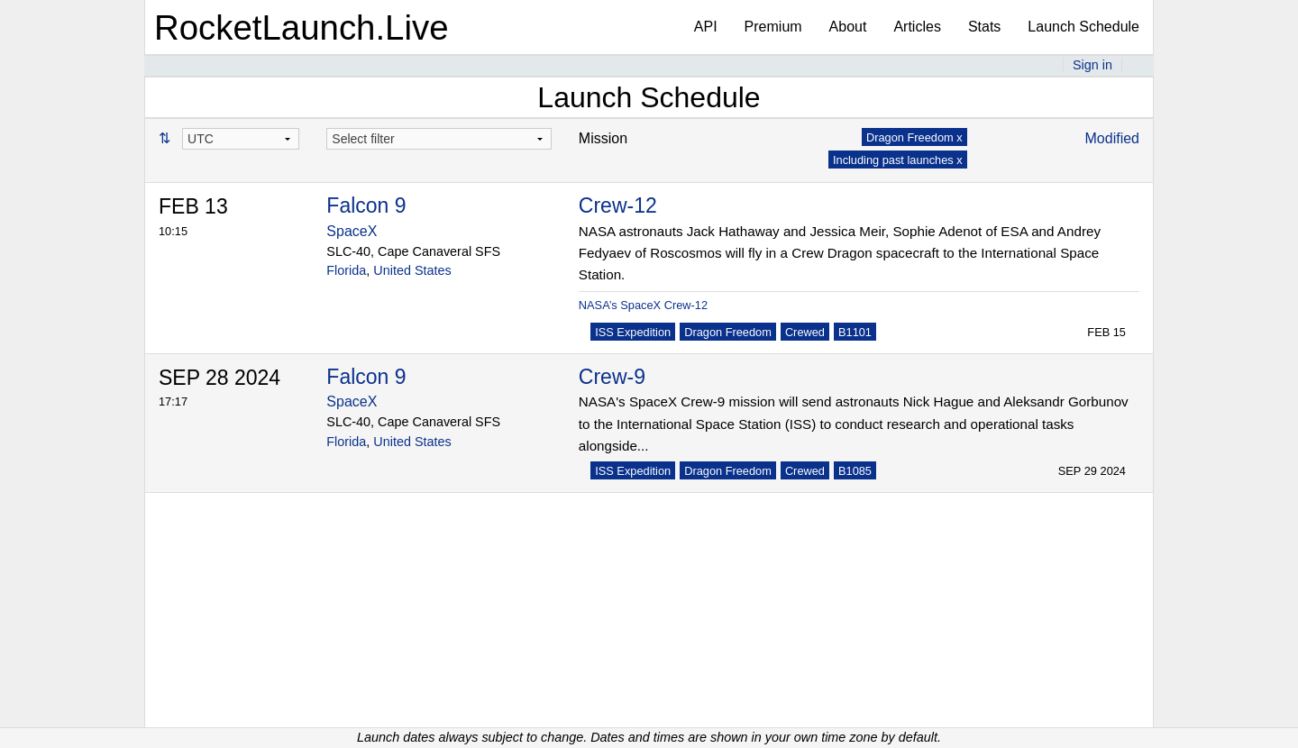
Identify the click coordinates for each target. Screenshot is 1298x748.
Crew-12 (618, 205)
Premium (773, 26)
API (706, 26)
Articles (916, 26)
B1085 (855, 471)
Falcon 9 (366, 205)
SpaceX (351, 231)
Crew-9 (612, 376)
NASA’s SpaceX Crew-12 (643, 305)
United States (412, 270)
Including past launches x (898, 160)
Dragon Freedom (728, 332)
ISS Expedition (633, 332)
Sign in (1092, 65)
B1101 (855, 332)
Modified (1112, 138)
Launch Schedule (1083, 26)
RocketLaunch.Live (301, 27)
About (848, 26)
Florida (346, 270)
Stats (984, 26)
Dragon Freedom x (914, 137)
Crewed (805, 332)
